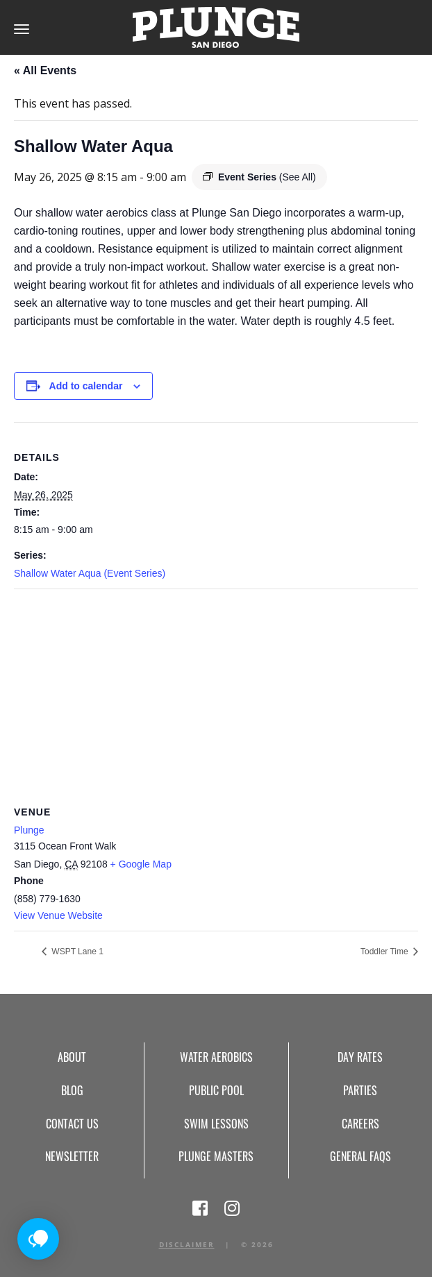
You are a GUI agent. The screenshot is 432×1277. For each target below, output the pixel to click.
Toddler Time (385, 951)
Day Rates (360, 1057)
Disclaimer (187, 1244)
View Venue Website (58, 915)
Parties (360, 1090)
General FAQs (360, 1156)
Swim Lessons (216, 1123)
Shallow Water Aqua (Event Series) (89, 573)
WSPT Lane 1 (76, 951)
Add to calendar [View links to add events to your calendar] (86, 385)
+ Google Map (141, 864)
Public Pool (216, 1090)
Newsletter (72, 1156)
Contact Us (72, 1123)
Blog (72, 1090)
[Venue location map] (216, 689)
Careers (360, 1123)
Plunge (29, 830)
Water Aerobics (216, 1057)
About (72, 1057)
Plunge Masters (216, 1156)
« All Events (45, 70)
